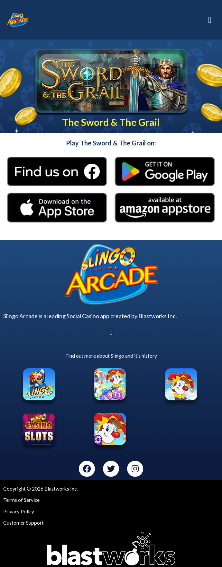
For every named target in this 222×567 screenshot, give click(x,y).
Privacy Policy (18, 511)
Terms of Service (21, 500)
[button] (111, 332)
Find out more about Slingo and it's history (111, 356)
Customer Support (23, 523)
